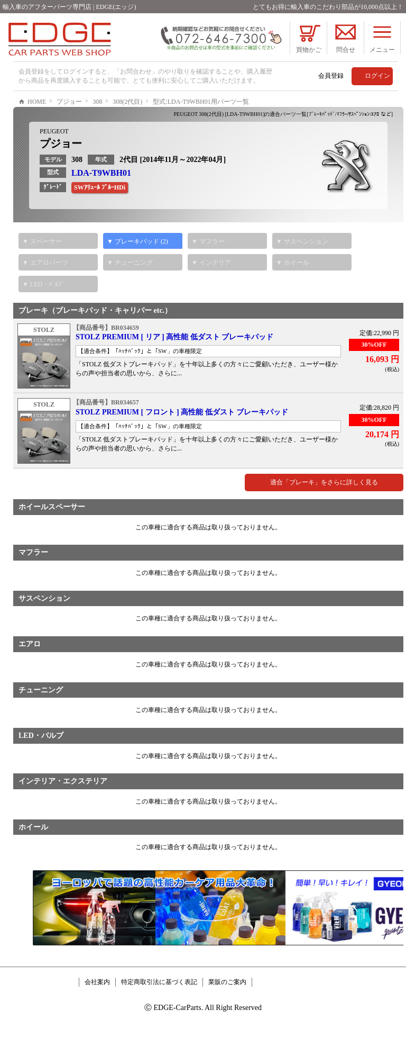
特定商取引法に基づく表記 (159, 1013)
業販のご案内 (227, 1013)
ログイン (377, 75)
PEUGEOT (54, 163)
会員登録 (331, 75)
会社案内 (97, 1013)
